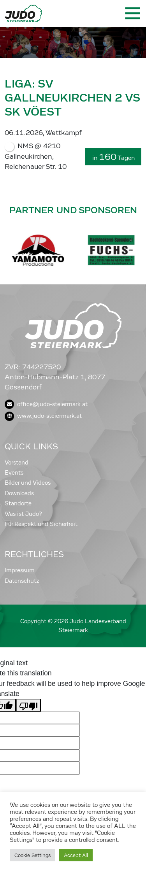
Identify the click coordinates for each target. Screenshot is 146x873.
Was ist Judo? (23, 513)
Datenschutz (22, 580)
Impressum (20, 570)
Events (14, 472)
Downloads (19, 493)
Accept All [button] (76, 855)
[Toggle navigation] (132, 13)
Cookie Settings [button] (32, 855)
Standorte (18, 503)
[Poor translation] (28, 705)
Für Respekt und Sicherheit (41, 524)
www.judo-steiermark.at (43, 415)
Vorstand (16, 462)
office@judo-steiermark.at (46, 404)
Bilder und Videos (28, 482)
